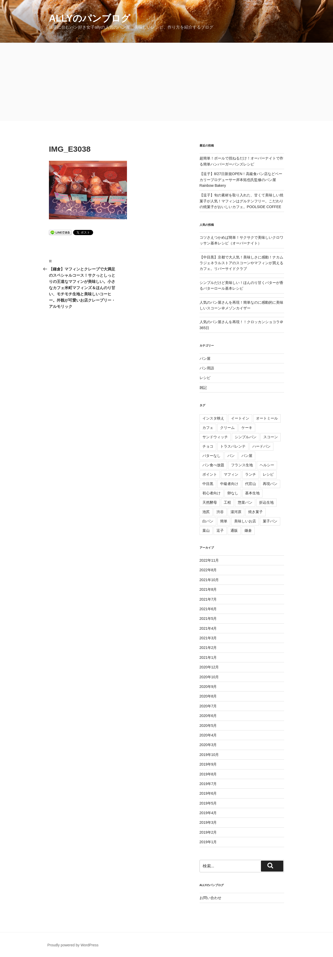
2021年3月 (208, 638)
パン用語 (207, 368)
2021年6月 (208, 609)
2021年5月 (208, 618)
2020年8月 (208, 696)
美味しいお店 (245, 521)
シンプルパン (246, 437)
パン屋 (205, 358)
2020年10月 (209, 677)
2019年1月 (208, 842)
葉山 (206, 530)
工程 (227, 502)
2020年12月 (209, 667)
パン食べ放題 (213, 465)
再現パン (270, 484)
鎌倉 (248, 530)
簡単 (223, 521)
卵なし (232, 493)
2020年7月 (208, 706)
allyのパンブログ (89, 18)
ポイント (209, 474)
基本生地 (252, 493)
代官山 (250, 484)
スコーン (270, 437)
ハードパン (261, 446)
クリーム (227, 428)
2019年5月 (208, 803)
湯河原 (235, 512)
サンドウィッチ (215, 437)
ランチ (250, 474)
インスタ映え (213, 418)
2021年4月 (208, 628)
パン (231, 456)
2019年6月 (208, 793)
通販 (234, 530)
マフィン (231, 474)
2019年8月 (208, 774)
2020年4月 (208, 735)
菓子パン (270, 521)
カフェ (207, 428)
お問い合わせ (210, 898)
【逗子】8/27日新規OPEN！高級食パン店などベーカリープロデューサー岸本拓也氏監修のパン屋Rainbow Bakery (241, 180)
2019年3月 (208, 822)
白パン (207, 521)
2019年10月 (209, 755)
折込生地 (266, 502)
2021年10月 (209, 580)
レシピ (205, 378)
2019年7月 (208, 784)
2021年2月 (208, 648)
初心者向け (211, 493)
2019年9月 (208, 764)
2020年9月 (208, 686)
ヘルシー (267, 465)
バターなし (211, 456)
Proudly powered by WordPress (73, 945)
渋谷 (220, 512)
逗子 (220, 530)
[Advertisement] (166, 81)
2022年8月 (208, 570)
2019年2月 (208, 832)
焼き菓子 (255, 512)
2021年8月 (208, 589)
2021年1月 (208, 657)
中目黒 (207, 484)
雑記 (203, 388)
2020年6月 (208, 716)
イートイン (240, 418)
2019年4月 (208, 813)
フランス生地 (242, 465)
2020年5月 (208, 725)
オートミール (267, 418)
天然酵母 (209, 502)
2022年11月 (209, 560)
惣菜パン (245, 502)
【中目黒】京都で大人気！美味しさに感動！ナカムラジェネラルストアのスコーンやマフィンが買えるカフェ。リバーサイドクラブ (241, 263)
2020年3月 (208, 745)
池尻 (206, 512)
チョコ (207, 446)
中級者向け (229, 484)
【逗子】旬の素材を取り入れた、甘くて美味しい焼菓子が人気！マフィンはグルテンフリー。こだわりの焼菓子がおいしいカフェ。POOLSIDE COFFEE (241, 201)
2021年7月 (208, 599)
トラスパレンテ (233, 446)
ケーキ (246, 428)
